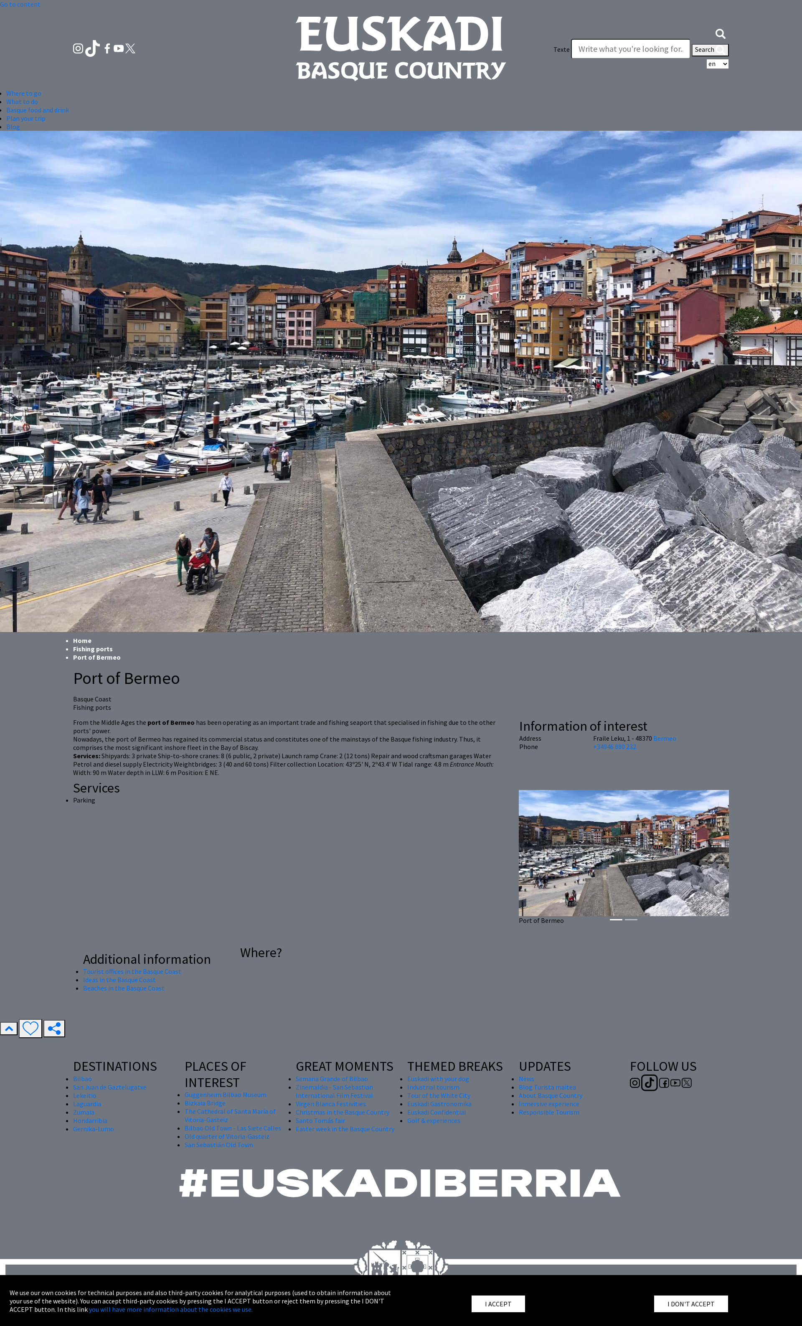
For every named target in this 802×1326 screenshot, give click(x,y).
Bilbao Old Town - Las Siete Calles (233, 1128)
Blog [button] (13, 126)
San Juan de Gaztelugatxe (110, 1087)
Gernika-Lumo (93, 1129)
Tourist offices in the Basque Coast (132, 971)
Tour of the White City (438, 1095)
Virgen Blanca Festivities (331, 1104)
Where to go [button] (23, 93)
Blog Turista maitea (547, 1087)
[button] (721, 32)
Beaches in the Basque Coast (124, 988)
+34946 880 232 (614, 746)
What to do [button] (22, 101)
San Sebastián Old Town (219, 1145)
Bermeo (664, 738)
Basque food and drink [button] (37, 110)
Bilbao (82, 1079)
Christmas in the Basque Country (342, 1112)
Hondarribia (90, 1120)
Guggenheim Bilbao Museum (225, 1094)
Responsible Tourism (549, 1112)
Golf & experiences (433, 1120)
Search (710, 50)
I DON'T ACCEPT (691, 1304)
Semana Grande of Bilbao (332, 1079)
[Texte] (630, 49)
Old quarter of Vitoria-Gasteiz (227, 1136)
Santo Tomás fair (320, 1120)
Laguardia (87, 1104)
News (526, 1079)
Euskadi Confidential (436, 1112)
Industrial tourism (433, 1087)
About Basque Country (550, 1095)
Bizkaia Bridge (205, 1103)
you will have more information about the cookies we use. (171, 1309)
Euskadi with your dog (438, 1079)
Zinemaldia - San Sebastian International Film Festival (334, 1091)
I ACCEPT (498, 1304)
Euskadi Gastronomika (439, 1104)
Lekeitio (84, 1095)
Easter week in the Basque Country (345, 1129)
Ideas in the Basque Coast (119, 979)
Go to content (20, 4)
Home (82, 640)
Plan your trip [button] (26, 118)
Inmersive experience (549, 1104)
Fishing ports (93, 649)
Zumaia (83, 1112)
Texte (561, 49)
